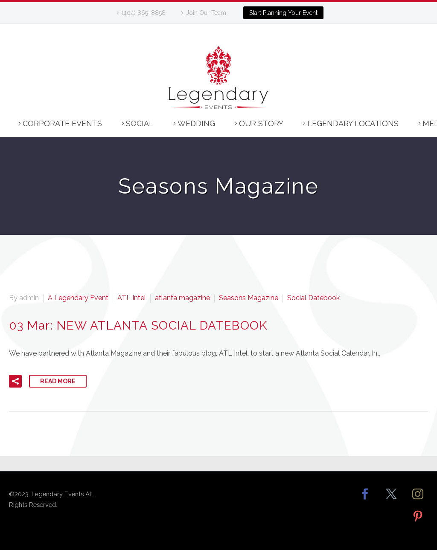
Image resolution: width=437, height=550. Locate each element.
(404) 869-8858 (144, 12)
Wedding (196, 123)
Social (140, 123)
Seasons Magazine (248, 298)
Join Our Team (206, 12)
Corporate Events (62, 123)
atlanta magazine (182, 298)
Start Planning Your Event (283, 12)
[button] (15, 381)
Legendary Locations (353, 123)
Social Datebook (313, 298)
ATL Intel (131, 298)
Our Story (261, 123)
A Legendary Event (78, 298)
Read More (58, 381)
